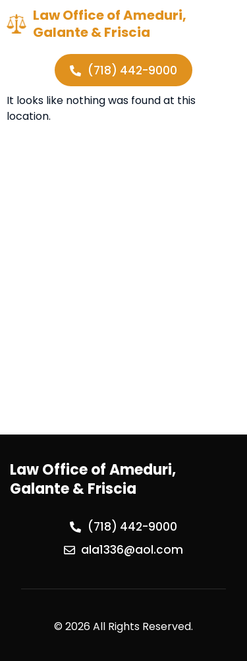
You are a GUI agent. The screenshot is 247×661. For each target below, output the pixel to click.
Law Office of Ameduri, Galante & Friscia (109, 23)
